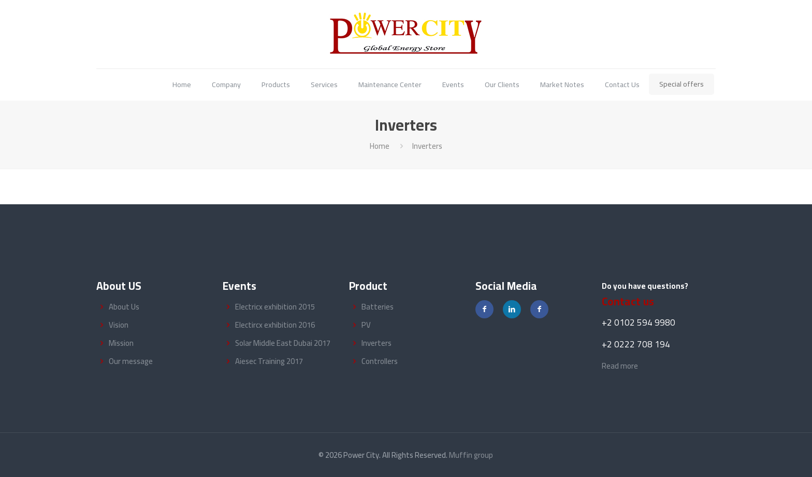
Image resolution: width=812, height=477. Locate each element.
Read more (620, 365)
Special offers (681, 84)
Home (379, 145)
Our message (131, 361)
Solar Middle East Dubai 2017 (282, 342)
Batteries (377, 306)
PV (366, 324)
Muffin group (471, 454)
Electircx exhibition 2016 (275, 324)
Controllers (379, 361)
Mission (121, 342)
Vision (118, 324)
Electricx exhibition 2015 (275, 306)
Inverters (376, 342)
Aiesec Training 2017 (269, 361)
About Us (124, 306)
